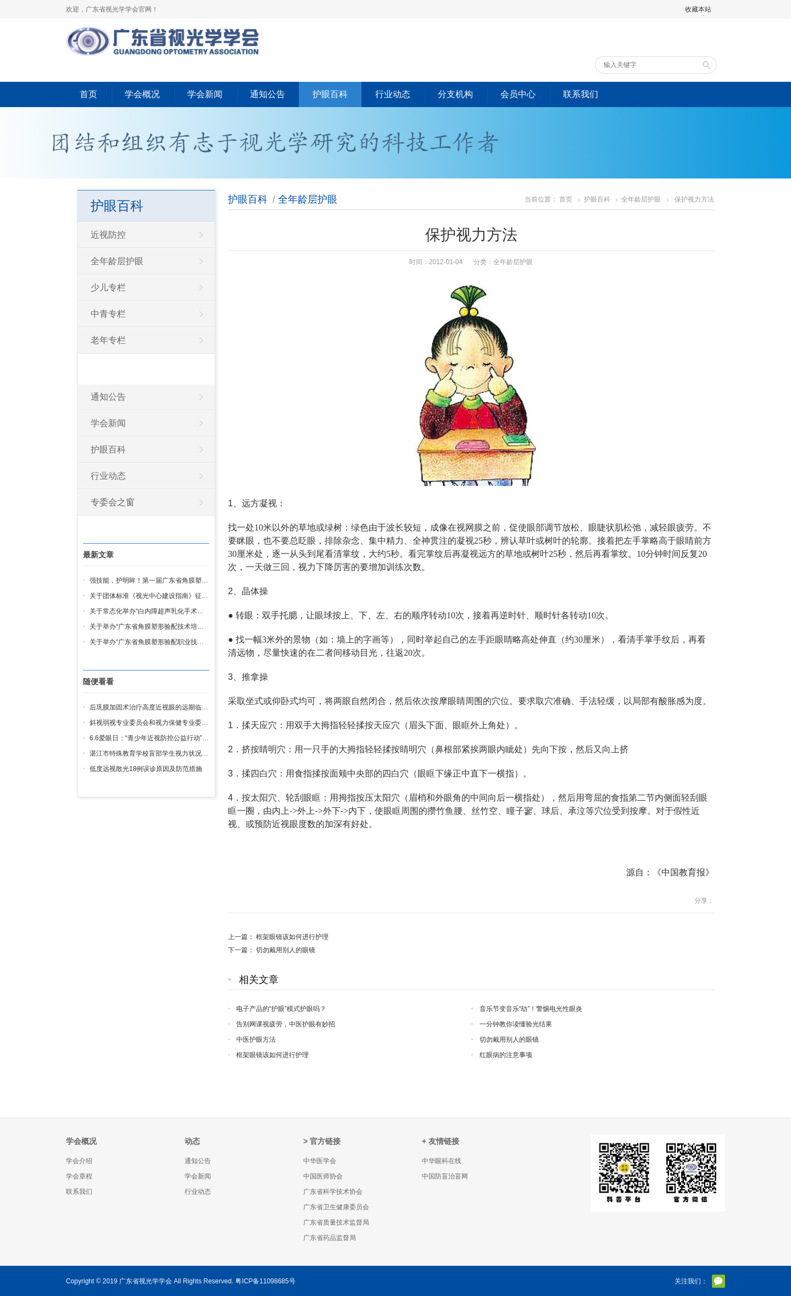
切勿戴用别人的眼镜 (285, 950)
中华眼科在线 (441, 1161)
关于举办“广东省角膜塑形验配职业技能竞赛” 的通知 (165, 642)
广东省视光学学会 (145, 1281)
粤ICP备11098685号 (265, 1281)
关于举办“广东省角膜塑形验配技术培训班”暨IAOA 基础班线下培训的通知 (196, 626)
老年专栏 (108, 340)
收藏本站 (698, 9)
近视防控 (108, 234)
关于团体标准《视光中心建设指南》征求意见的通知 (165, 596)
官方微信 (718, 1281)
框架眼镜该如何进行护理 (292, 937)
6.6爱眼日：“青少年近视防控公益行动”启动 (152, 738)
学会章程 (79, 1176)
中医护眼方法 (256, 1039)
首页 (88, 94)
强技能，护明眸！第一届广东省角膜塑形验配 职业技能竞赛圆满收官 (189, 580)
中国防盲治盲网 (445, 1176)
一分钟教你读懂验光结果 (516, 1024)
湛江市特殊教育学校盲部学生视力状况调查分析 (159, 753)
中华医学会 (319, 1161)
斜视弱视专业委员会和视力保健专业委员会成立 (159, 723)
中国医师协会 (323, 1176)
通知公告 (267, 94)
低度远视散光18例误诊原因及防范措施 (146, 769)
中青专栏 (108, 314)
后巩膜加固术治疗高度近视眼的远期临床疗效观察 (162, 707)
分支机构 (455, 94)
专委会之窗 (113, 502)
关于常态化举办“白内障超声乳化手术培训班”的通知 (164, 611)
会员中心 (518, 94)
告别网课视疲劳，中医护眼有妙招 (285, 1024)
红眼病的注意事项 (506, 1055)
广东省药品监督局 (329, 1238)
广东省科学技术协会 (333, 1192)
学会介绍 (79, 1161)
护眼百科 (330, 94)
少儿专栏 (108, 287)
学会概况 (142, 94)
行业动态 (392, 94)
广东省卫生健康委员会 (336, 1207)
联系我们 (580, 94)
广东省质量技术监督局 (336, 1222)
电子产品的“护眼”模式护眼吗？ (281, 1009)
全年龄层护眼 (307, 199)
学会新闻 (204, 94)
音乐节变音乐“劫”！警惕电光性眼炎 (531, 1009)
